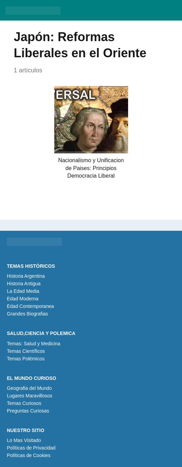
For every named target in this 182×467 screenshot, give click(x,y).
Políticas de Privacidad (31, 448)
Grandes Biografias (27, 313)
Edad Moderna (22, 298)
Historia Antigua (24, 283)
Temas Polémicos (26, 358)
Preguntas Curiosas (28, 411)
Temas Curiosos (24, 403)
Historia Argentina (26, 276)
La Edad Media (23, 291)
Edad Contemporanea (30, 306)
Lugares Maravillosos (29, 395)
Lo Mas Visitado (24, 440)
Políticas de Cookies (28, 455)
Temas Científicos (26, 351)
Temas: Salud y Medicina (33, 343)
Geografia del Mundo (29, 388)
